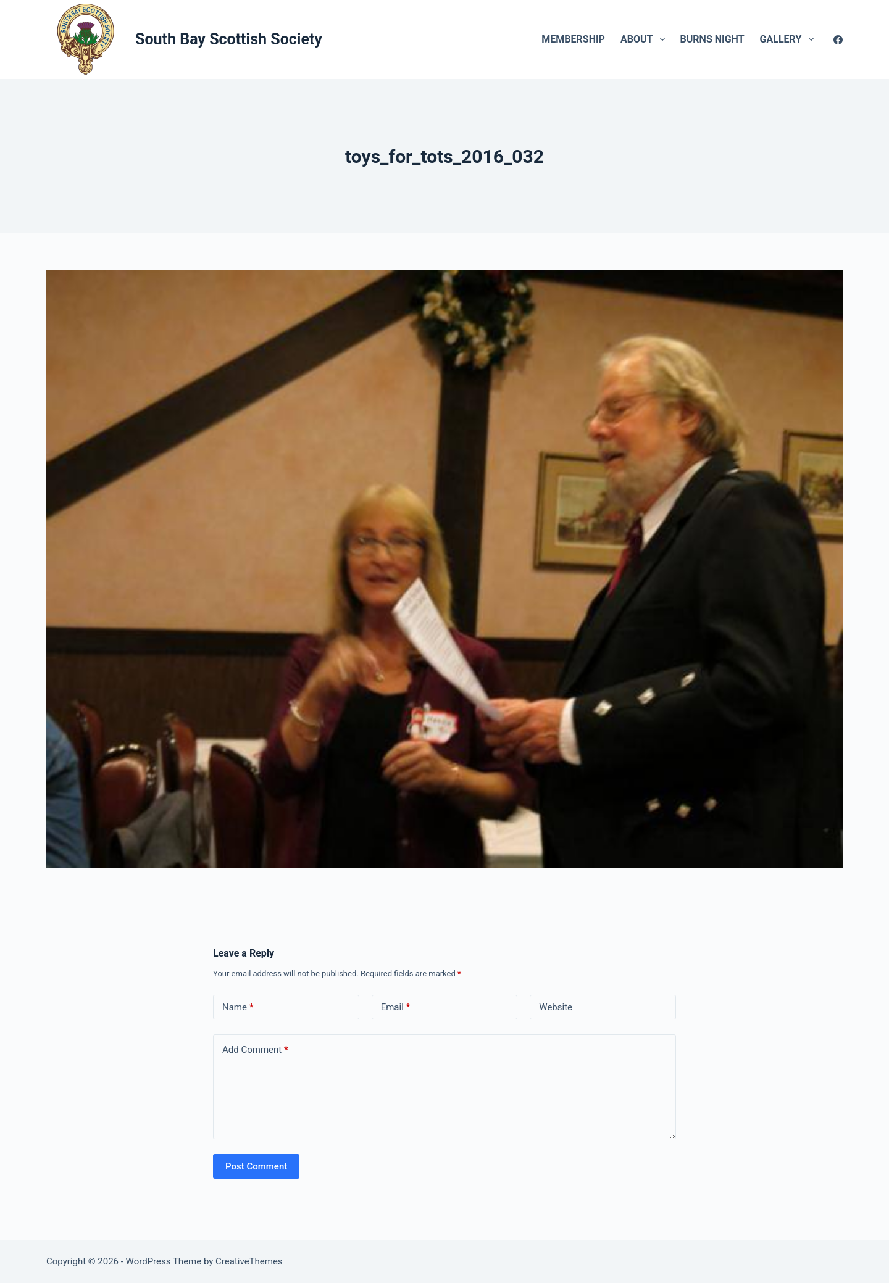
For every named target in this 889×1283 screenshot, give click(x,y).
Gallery (789, 39)
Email (396, 1007)
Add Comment (255, 1050)
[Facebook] (838, 39)
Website (555, 1007)
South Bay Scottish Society (228, 39)
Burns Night (712, 39)
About (645, 39)
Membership (573, 39)
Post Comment (256, 1166)
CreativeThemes (249, 1261)
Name (238, 1007)
